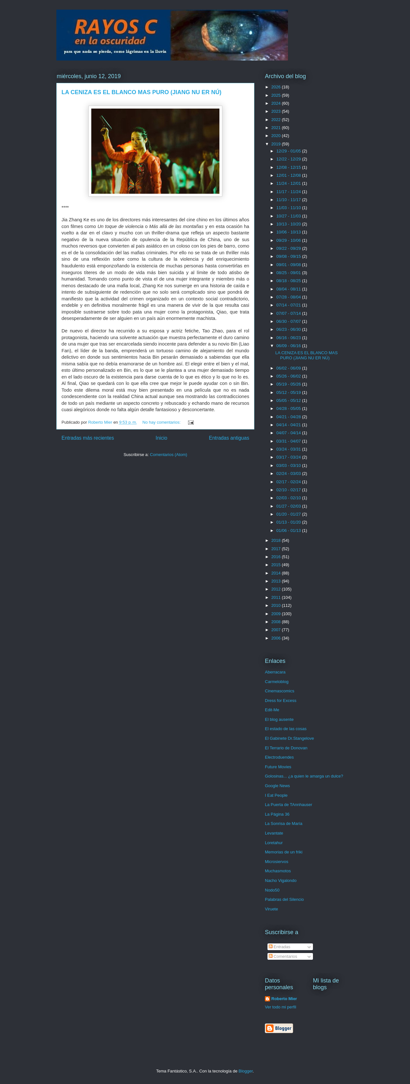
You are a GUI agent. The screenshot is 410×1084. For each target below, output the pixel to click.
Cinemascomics (279, 691)
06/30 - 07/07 (289, 321)
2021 (276, 127)
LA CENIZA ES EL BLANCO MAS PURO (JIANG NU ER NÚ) (141, 92)
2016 (276, 556)
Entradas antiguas (229, 438)
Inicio (161, 438)
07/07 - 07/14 (289, 313)
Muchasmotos (278, 870)
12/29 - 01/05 (289, 151)
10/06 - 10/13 (289, 232)
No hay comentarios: (162, 422)
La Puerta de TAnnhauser (288, 804)
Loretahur (274, 842)
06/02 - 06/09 (289, 368)
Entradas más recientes (88, 438)
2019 (276, 144)
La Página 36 (277, 814)
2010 (276, 605)
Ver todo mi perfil (280, 1007)
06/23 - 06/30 (289, 329)
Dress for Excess (280, 700)
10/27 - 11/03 (289, 216)
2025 (276, 95)
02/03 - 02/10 (289, 497)
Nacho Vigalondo (281, 880)
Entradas (280, 946)
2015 (276, 564)
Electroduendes (279, 757)
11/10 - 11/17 (289, 199)
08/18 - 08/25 (289, 280)
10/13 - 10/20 (289, 224)
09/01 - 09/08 (289, 264)
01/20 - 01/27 (289, 514)
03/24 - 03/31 (289, 449)
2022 (276, 119)
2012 (276, 589)
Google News (277, 785)
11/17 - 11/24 (289, 191)
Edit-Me (272, 709)
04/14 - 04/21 (289, 424)
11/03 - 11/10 (289, 207)
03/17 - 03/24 (289, 457)
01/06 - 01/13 (289, 530)
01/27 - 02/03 (289, 506)
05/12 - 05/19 (289, 392)
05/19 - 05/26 (289, 384)
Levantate (274, 833)
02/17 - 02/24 (289, 481)
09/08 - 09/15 (289, 256)
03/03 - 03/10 (289, 465)
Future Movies (278, 766)
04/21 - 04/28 (289, 416)
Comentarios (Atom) (168, 454)
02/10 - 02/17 (289, 489)
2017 (276, 548)
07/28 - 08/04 (289, 297)
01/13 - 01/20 (289, 522)
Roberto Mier (284, 998)
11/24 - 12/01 (289, 183)
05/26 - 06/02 (289, 376)
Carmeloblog (277, 681)
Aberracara (275, 672)
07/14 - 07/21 (289, 305)
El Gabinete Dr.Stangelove (289, 738)
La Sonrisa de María (283, 823)
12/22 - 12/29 (289, 159)
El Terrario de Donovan (286, 748)
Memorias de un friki (283, 852)
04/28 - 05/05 (289, 408)
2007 (276, 629)
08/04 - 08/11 (289, 289)
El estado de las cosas (286, 728)
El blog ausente (279, 719)
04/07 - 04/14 (289, 432)
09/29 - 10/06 (289, 240)
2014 (276, 573)
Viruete (271, 909)
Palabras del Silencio (284, 899)
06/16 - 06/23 (289, 337)
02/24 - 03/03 (289, 473)
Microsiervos (276, 861)
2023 (276, 111)
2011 (276, 597)
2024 (276, 103)
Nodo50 (272, 890)
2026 (276, 87)
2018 (276, 540)
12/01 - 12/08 (289, 175)
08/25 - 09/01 (289, 272)
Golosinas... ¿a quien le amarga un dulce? (304, 776)
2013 (276, 581)
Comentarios (283, 956)
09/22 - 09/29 (289, 248)
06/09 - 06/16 (289, 345)
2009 (276, 613)
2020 (276, 135)
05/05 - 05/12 (289, 400)
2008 (276, 621)
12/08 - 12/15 (289, 167)
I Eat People (276, 795)
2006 (276, 638)
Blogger (246, 1071)
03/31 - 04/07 (289, 441)
